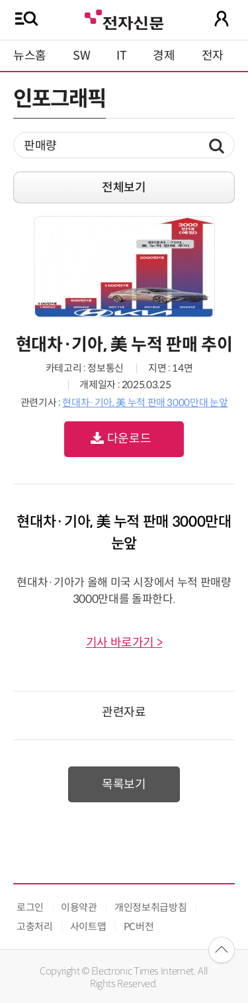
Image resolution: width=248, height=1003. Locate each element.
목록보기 (124, 784)
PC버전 (139, 926)
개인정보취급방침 (150, 907)
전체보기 (124, 187)
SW (81, 55)
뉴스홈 (29, 55)
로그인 (30, 907)
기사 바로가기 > (124, 642)
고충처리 (35, 926)
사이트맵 (88, 926)
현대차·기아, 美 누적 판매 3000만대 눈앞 (144, 402)
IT (121, 55)
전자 (213, 55)
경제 (164, 55)
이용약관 (79, 907)
